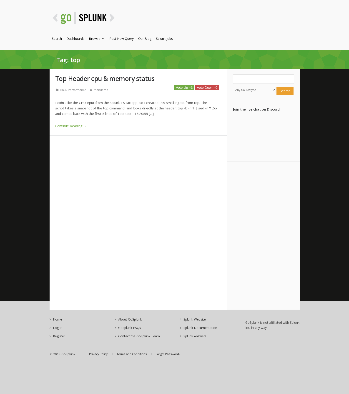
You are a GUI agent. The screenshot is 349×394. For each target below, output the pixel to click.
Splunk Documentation (200, 328)
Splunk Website (194, 319)
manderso (101, 90)
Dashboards (75, 38)
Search (57, 38)
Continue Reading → (71, 126)
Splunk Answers (194, 336)
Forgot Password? (168, 354)
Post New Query (121, 38)
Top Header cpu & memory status (105, 78)
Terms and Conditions (132, 354)
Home (57, 319)
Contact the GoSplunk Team (139, 336)
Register (59, 336)
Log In (57, 328)
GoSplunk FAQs (129, 328)
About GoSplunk (130, 319)
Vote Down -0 (207, 87)
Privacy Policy (98, 354)
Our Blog (144, 38)
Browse (97, 38)
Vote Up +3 (184, 87)
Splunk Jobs (164, 38)
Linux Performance (73, 90)
